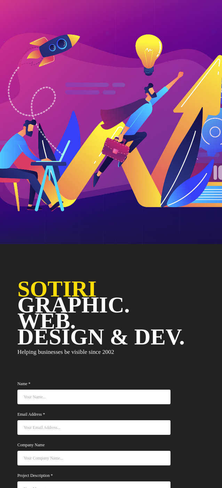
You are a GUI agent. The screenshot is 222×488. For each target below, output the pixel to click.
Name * (24, 384)
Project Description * (35, 475)
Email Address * (31, 414)
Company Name (31, 445)
